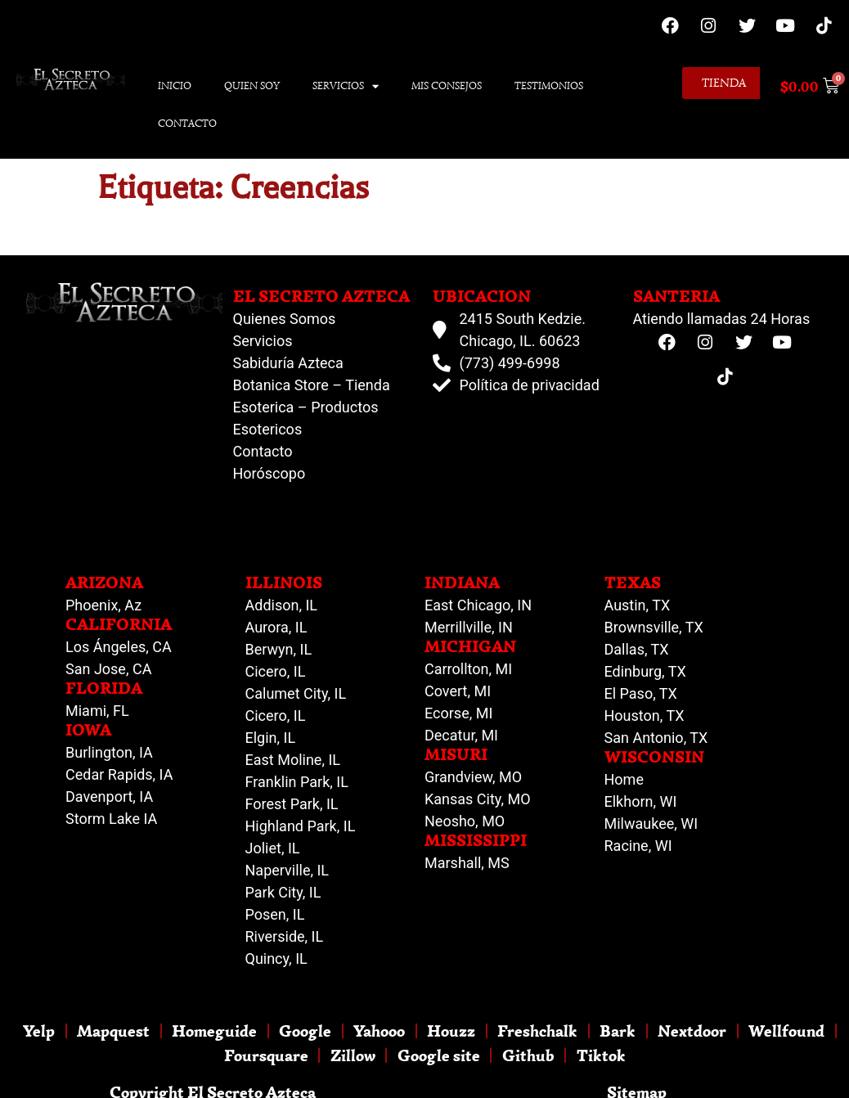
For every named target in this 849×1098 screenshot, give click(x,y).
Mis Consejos (446, 85)
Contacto (187, 123)
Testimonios (548, 85)
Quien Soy (252, 85)
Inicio (174, 85)
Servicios (345, 86)
